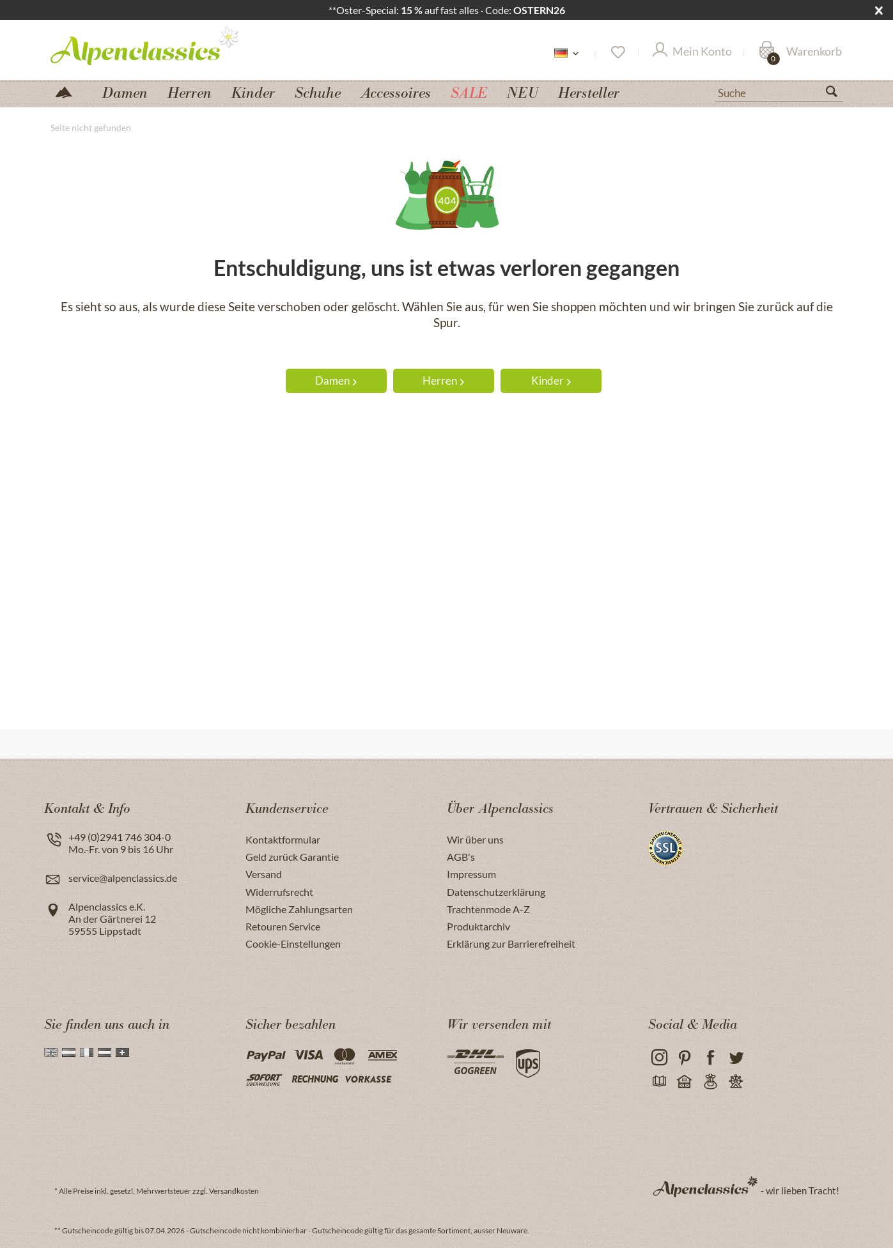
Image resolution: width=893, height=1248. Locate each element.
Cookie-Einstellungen (293, 943)
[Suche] (779, 92)
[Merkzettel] (617, 52)
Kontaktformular (282, 839)
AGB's (461, 857)
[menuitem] (779, 91)
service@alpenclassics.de (122, 878)
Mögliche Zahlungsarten (299, 909)
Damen (336, 380)
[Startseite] (69, 91)
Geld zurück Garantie (292, 857)
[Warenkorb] (800, 52)
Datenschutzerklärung (496, 892)
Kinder (551, 380)
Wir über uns (475, 839)
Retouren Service (282, 926)
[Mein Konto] (692, 52)
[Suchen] (836, 94)
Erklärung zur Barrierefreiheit (511, 943)
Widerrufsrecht (279, 892)
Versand (263, 874)
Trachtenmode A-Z (488, 909)
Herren (443, 380)
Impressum (471, 874)
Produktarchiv (478, 926)
